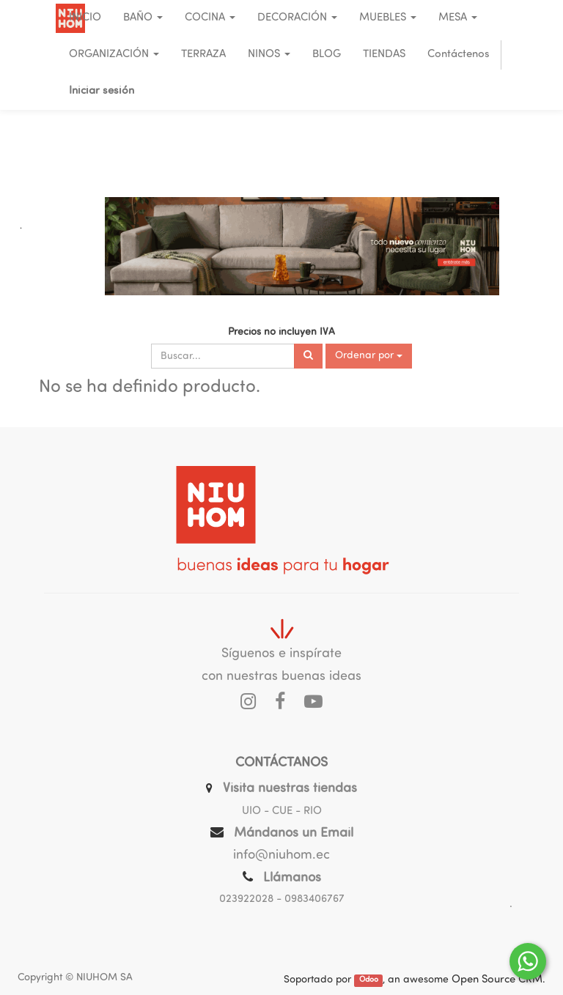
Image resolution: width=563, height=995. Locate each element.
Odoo (368, 981)
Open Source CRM (497, 979)
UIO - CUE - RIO (282, 811)
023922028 (246, 899)
